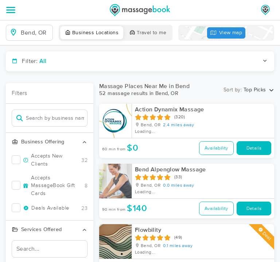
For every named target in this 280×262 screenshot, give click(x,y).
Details (254, 148)
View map (226, 33)
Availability (216, 148)
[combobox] (35, 32)
